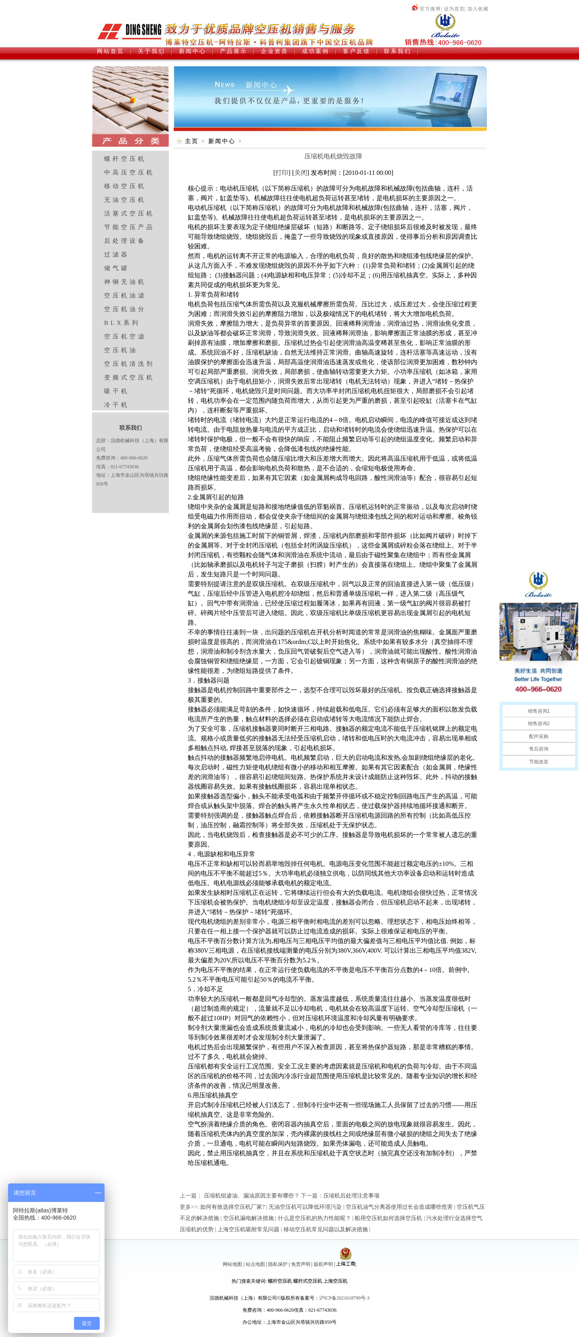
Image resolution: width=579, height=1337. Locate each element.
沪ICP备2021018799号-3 (344, 1298)
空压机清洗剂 (129, 364)
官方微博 (426, 9)
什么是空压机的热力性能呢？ (314, 1218)
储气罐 (116, 268)
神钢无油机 (125, 282)
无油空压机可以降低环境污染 (305, 1207)
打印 (281, 172)
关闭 (300, 172)
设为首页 (454, 9)
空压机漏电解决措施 (248, 1218)
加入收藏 (478, 9)
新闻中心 (222, 141)
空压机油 (121, 350)
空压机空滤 (125, 336)
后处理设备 (125, 241)
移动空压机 (125, 186)
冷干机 (116, 405)
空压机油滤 (125, 295)
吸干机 (116, 391)
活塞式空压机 (129, 213)
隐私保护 (277, 1264)
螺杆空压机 (125, 159)
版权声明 (323, 1264)
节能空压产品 (129, 227)
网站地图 (232, 1264)
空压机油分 (125, 309)
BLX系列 (122, 323)
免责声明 (300, 1264)
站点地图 (255, 1264)
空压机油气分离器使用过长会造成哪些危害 (399, 1207)
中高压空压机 (129, 172)
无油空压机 (125, 200)
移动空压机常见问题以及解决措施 (325, 1229)
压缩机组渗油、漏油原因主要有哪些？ (251, 1196)
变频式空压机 (129, 377)
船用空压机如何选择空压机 (388, 1218)
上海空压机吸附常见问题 (248, 1229)
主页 (192, 141)
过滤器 (116, 254)
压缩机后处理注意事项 (351, 1196)
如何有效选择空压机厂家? (232, 1207)
